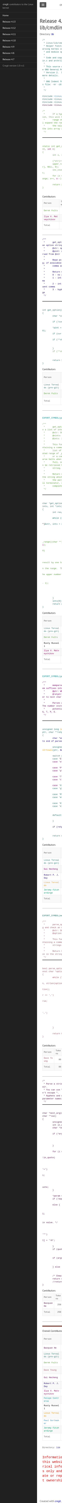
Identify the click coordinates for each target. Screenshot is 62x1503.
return (56, 184)
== (46, 995)
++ (52, 178)
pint (56, 327)
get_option (53, 309)
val (53, 1116)
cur (59, 333)
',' (50, 995)
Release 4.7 (8, 59)
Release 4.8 (8, 53)
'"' (44, 1234)
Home (6, 15)
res (59, 512)
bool (44, 968)
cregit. (58, 1501)
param (57, 1195)
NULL (50, 166)
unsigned (47, 729)
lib (52, 34)
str (57, 160)
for (54, 175)
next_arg (55, 1113)
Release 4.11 (9, 34)
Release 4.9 (8, 46)
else (55, 1204)
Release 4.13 (9, 21)
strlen (50, 983)
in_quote (49, 1157)
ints (59, 506)
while (55, 518)
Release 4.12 (9, 27)
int (53, 146)
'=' (44, 1169)
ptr (44, 732)
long (56, 729)
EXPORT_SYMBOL (50, 417)
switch (56, 755)
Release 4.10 (9, 40)
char (55, 315)
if (53, 321)
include (48, 96)
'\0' (51, 1240)
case (55, 758)
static (46, 146)
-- (59, 178)
